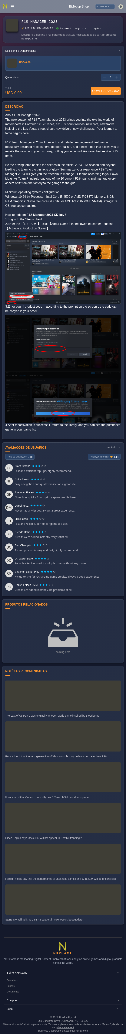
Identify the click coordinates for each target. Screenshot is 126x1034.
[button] (63, 972)
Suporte (11, 986)
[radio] (33, 466)
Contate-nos (13, 991)
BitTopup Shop (79, 6)
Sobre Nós (12, 980)
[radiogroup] (39, 466)
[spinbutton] (111, 77)
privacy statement (65, 1027)
